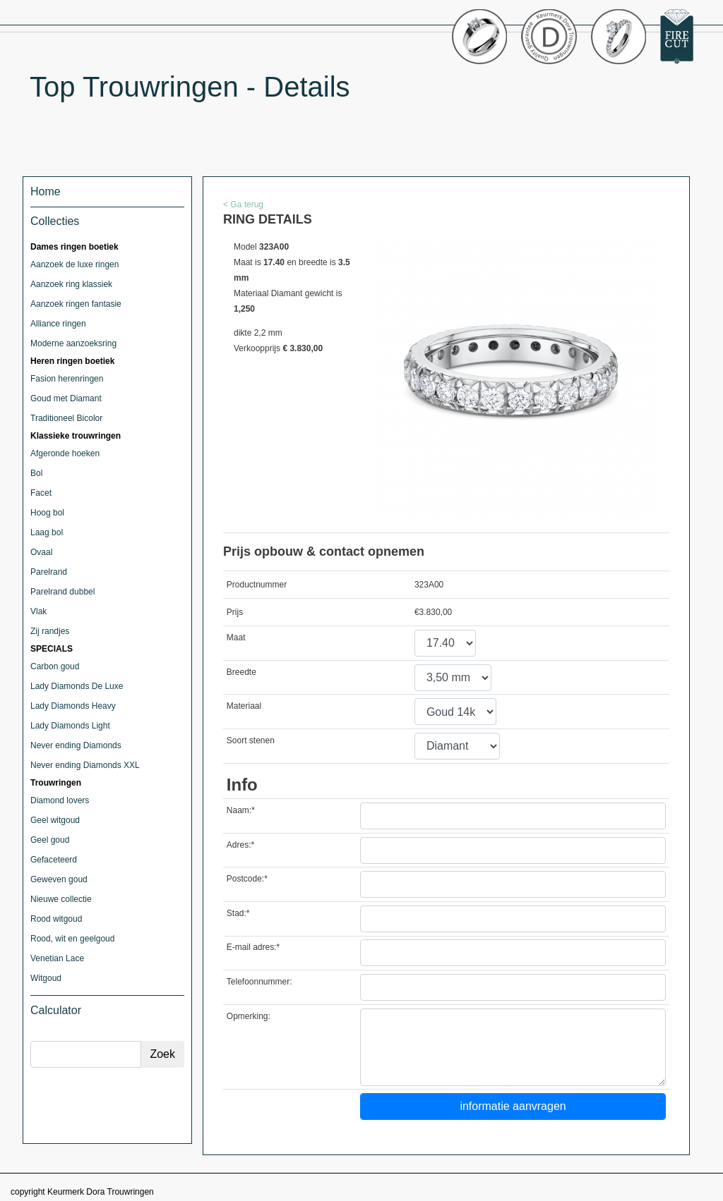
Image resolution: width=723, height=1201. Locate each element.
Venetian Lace (57, 958)
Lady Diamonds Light (70, 726)
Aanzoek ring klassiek (71, 284)
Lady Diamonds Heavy (73, 706)
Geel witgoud (55, 820)
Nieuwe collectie (61, 899)
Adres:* (240, 845)
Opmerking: (248, 1016)
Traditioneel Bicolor (66, 418)
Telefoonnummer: (259, 982)
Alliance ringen (58, 324)
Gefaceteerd (53, 860)
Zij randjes (49, 631)
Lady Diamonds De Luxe (76, 686)
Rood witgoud (56, 919)
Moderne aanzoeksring (73, 343)
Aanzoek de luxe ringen (74, 264)
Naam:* (241, 810)
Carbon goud (54, 666)
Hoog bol (47, 513)
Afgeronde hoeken (65, 453)
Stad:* (238, 913)
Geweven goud (59, 879)
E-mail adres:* (253, 947)
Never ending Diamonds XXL (85, 765)
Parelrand (48, 572)
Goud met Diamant (66, 398)
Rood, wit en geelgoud (72, 939)
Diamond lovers (59, 800)
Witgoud (45, 978)
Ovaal (41, 552)
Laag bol (46, 532)
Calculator (55, 1010)
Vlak (38, 611)
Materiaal (244, 706)
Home (45, 191)
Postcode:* (247, 879)
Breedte (241, 672)
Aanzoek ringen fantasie (75, 304)
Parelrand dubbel (62, 592)
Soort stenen (251, 740)
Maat (236, 637)
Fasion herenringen (66, 379)
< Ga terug (243, 204)
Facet (41, 493)
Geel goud (49, 840)
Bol (36, 473)
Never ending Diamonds (75, 745)
